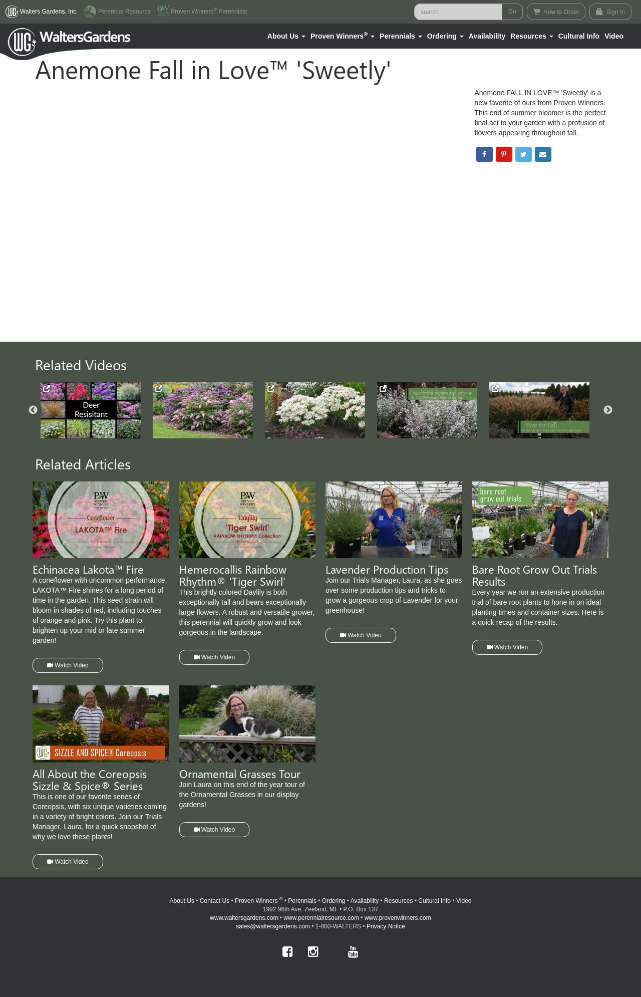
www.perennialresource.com (321, 917)
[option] (97, 410)
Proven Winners (258, 900)
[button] (286, 36)
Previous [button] (33, 410)
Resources (398, 900)
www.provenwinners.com (398, 917)
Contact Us (214, 900)
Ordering (334, 900)
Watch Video (68, 665)
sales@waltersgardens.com (273, 926)
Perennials (302, 900)
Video (463, 900)
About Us (182, 900)
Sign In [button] (610, 12)
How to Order (556, 12)
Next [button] (608, 410)
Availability (487, 36)
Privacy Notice (386, 926)
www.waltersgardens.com (244, 917)
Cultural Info (578, 36)
